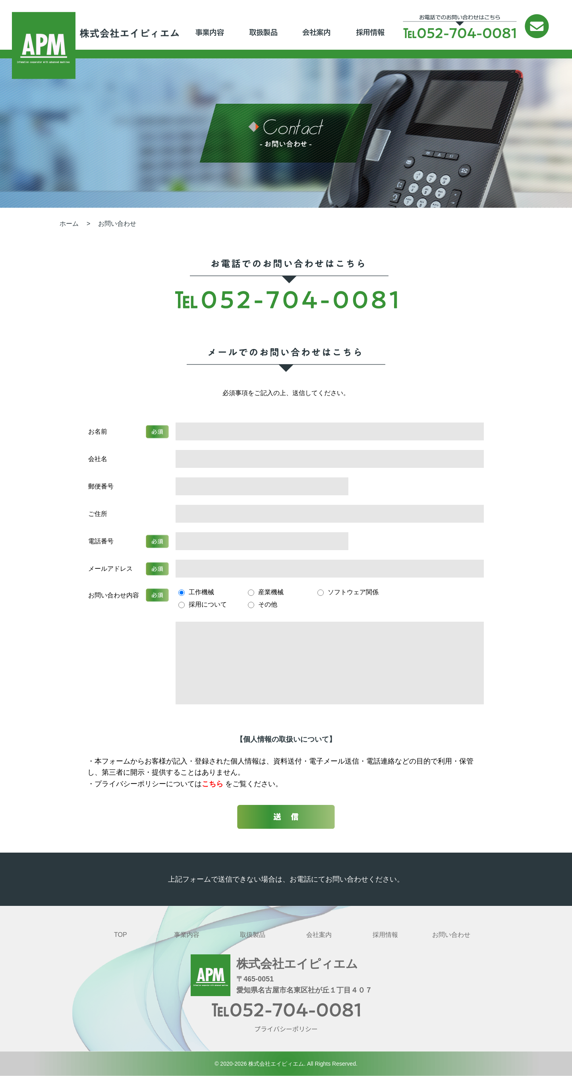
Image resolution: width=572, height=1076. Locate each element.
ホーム (69, 223)
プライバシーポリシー (286, 1028)
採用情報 (370, 32)
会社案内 (316, 32)
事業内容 (209, 32)
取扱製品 (263, 32)
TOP (120, 934)
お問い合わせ (117, 223)
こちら (213, 784)
